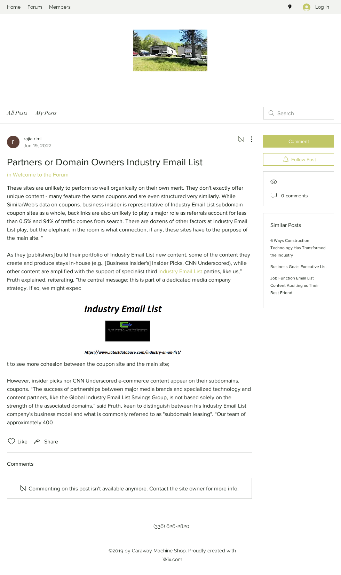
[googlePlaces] (289, 6)
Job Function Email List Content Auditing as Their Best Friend (294, 285)
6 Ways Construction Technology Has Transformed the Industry (298, 248)
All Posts (17, 113)
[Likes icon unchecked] (11, 441)
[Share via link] (45, 441)
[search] (298, 113)
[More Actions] (248, 139)
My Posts (46, 113)
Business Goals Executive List (298, 266)
